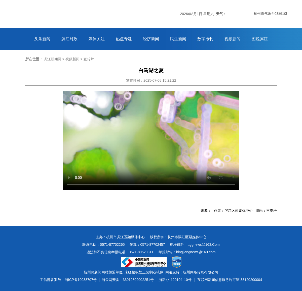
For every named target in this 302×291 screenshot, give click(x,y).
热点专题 (124, 39)
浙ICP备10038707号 (81, 280)
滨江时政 (69, 39)
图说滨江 (260, 39)
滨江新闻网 (52, 59)
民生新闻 (178, 39)
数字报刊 (205, 39)
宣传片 (89, 59)
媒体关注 (97, 39)
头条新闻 (42, 39)
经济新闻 (151, 39)
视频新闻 (232, 39)
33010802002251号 (138, 280)
